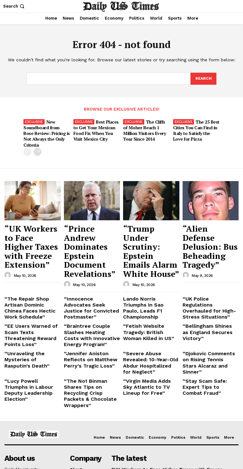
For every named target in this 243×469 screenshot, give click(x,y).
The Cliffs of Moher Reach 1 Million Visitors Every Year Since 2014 (146, 129)
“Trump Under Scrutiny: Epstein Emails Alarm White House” (150, 227)
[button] (14, 6)
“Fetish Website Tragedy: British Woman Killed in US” (149, 282)
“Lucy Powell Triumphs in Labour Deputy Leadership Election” (31, 323)
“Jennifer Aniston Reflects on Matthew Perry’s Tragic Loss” (91, 305)
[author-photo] (8, 239)
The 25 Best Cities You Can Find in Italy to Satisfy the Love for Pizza (195, 129)
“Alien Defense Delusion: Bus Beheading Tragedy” (210, 224)
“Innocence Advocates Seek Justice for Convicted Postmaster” (88, 264)
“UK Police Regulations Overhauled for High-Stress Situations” (206, 264)
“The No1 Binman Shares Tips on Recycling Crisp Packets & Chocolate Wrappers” (90, 326)
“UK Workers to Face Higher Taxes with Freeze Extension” (32, 224)
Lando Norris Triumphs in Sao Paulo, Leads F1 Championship (149, 264)
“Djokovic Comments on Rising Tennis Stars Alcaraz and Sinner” (207, 305)
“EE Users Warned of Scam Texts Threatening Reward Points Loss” (32, 282)
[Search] (203, 79)
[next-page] (37, 144)
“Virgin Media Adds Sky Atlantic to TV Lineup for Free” (148, 323)
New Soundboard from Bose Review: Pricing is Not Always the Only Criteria (46, 129)
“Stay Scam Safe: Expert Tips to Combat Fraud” (208, 321)
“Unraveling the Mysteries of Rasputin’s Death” (31, 303)
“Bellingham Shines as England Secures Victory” (209, 280)
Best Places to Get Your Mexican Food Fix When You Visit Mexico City (95, 129)
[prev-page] (27, 144)
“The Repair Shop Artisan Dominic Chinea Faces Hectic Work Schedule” (31, 264)
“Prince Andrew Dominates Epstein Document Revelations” (89, 227)
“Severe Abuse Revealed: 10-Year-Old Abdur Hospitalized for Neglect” (149, 305)
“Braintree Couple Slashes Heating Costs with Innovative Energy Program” (91, 285)
